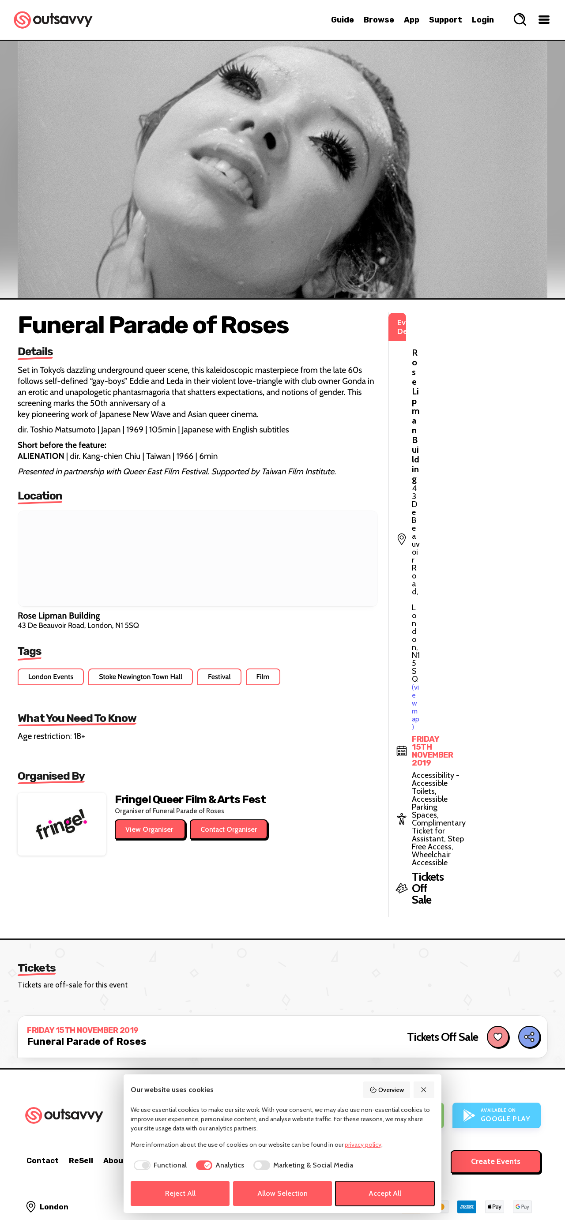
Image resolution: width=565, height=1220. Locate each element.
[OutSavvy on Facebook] (533, 1189)
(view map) (445, 361)
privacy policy (363, 1145)
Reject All (180, 1193)
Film (263, 676)
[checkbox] (159, 1165)
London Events (50, 676)
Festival (219, 676)
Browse (379, 20)
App (411, 20)
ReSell (81, 1101)
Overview (386, 1090)
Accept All (385, 1193)
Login (483, 20)
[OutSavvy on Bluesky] (514, 1189)
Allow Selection (282, 1193)
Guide (342, 20)
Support (445, 20)
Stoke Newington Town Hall (140, 676)
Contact (42, 1101)
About (115, 1101)
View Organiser (150, 829)
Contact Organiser (228, 829)
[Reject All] (424, 1089)
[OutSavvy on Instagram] (495, 1189)
